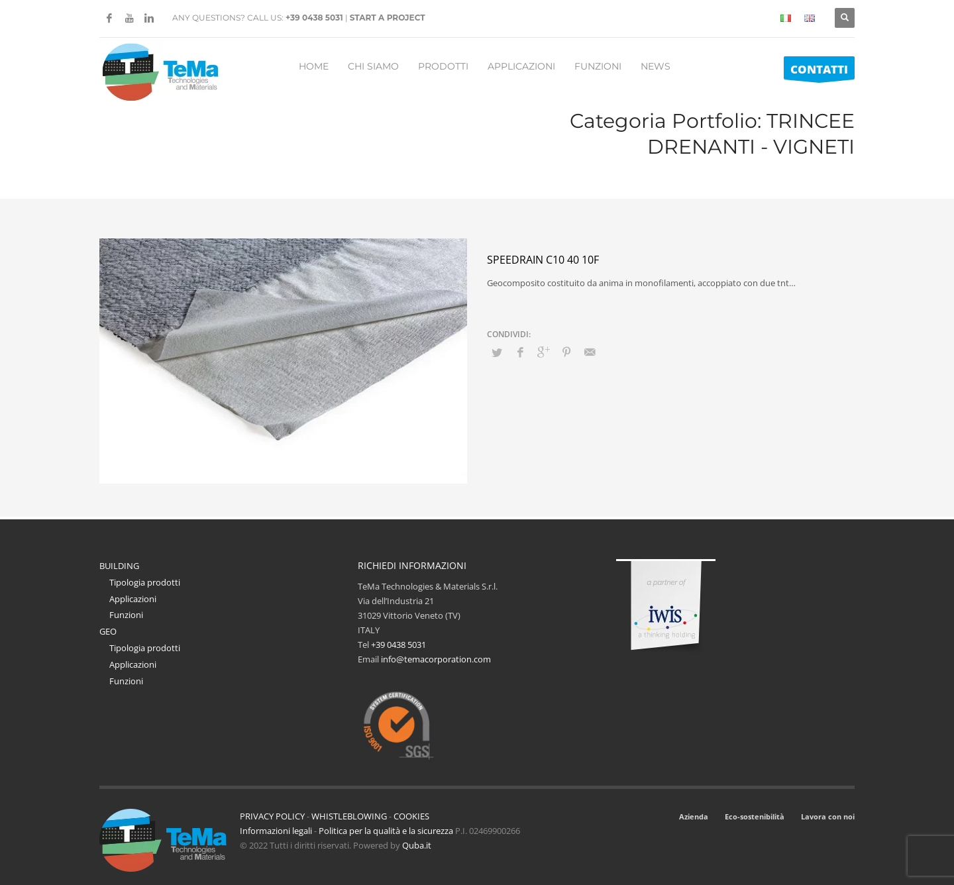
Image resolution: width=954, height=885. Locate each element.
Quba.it (416, 845)
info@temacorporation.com (436, 659)
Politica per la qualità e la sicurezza (387, 831)
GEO (108, 631)
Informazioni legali (276, 831)
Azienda (693, 816)
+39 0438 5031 (314, 18)
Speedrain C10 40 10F (543, 259)
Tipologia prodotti (144, 582)
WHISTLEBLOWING (349, 816)
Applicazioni (132, 599)
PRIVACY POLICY (272, 816)
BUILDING (119, 566)
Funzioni (126, 615)
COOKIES (411, 816)
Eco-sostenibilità (754, 816)
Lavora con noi (828, 816)
